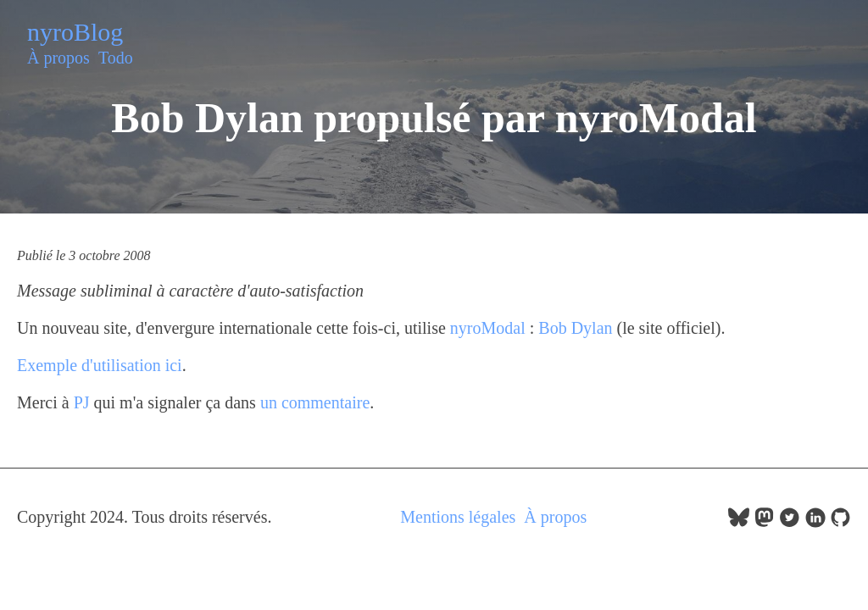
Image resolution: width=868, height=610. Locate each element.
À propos (58, 57)
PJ (82, 402)
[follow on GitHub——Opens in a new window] (840, 522)
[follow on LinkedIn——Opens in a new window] (815, 522)
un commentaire (315, 402)
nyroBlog (75, 32)
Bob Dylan (575, 328)
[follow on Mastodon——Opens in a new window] (764, 522)
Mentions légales (457, 516)
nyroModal (488, 328)
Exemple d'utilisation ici (99, 365)
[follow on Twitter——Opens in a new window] (789, 522)
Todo (115, 57)
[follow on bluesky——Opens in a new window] (738, 522)
